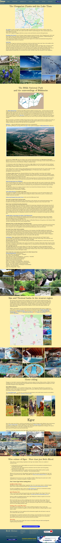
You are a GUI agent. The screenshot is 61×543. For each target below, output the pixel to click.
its (9, 424)
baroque (19, 424)
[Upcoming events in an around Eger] (31, 526)
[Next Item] (53, 406)
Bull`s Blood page (32, 488)
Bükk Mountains (28, 426)
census (19, 425)
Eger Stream (14, 426)
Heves (18, 423)
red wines (48, 424)
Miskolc (44, 423)
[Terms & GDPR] (12, 539)
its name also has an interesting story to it (40, 494)
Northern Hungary (36, 423)
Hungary (46, 425)
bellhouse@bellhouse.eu (34, 531)
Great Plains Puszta (12, 392)
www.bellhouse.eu (33, 533)
